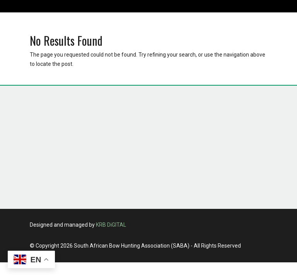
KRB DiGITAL (111, 225)
